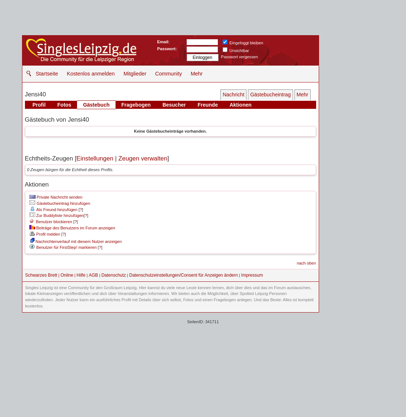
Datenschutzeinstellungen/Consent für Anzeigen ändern (183, 275)
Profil (39, 105)
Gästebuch (96, 105)
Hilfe (81, 275)
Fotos (64, 105)
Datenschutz (113, 275)
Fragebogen (136, 105)
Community (168, 74)
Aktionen (241, 105)
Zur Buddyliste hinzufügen (56, 215)
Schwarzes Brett (41, 275)
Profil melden (44, 234)
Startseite (47, 74)
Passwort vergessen (239, 57)
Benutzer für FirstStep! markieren (66, 247)
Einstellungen (94, 158)
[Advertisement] (203, 364)
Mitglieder (135, 74)
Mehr (197, 74)
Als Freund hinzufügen (53, 209)
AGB (93, 275)
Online (67, 275)
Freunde (208, 105)
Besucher (174, 105)
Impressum (252, 275)
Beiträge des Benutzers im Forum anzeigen (72, 228)
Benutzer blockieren (50, 221)
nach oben (306, 263)
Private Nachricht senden (56, 197)
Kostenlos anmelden (90, 74)
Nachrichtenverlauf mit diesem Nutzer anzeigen (76, 241)
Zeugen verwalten (142, 158)
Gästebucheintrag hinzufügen (59, 203)
